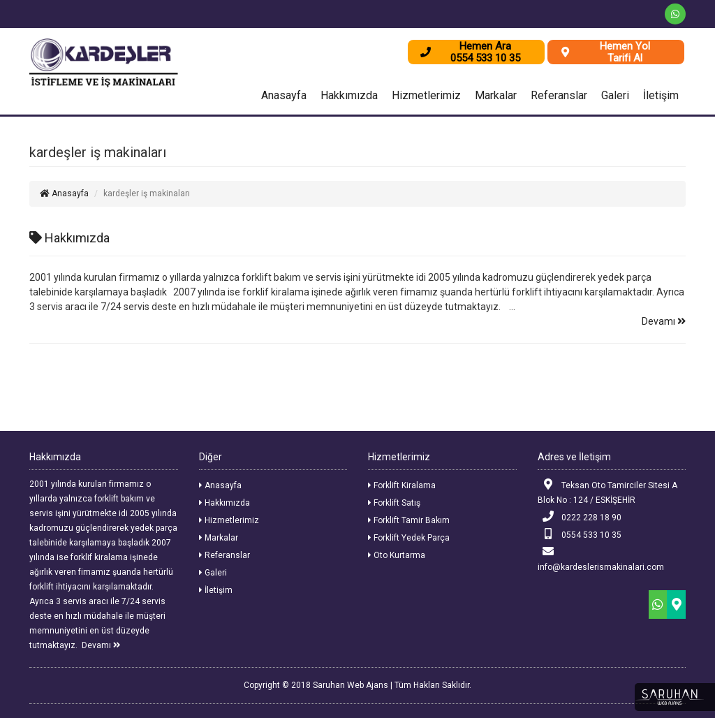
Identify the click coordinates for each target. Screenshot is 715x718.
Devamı (664, 321)
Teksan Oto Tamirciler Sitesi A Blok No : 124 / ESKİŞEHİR (608, 491)
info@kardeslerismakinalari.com (601, 558)
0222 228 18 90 (580, 516)
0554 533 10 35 (580, 534)
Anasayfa (284, 95)
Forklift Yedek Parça (409, 538)
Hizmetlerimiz (426, 95)
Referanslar (559, 95)
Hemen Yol (625, 46)
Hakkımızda (349, 95)
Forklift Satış (394, 503)
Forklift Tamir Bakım (409, 520)
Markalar (496, 95)
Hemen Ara (485, 46)
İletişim (661, 95)
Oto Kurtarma (396, 555)
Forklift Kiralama (402, 485)
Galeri (615, 95)
